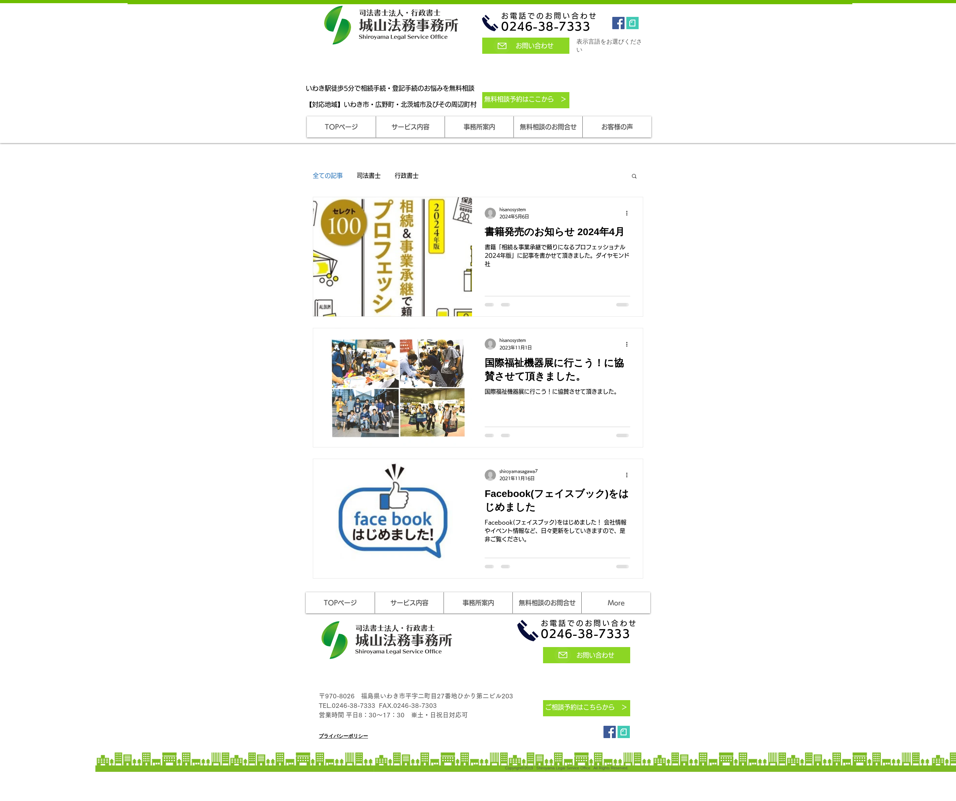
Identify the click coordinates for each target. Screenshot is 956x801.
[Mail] (501, 46)
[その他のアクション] (629, 213)
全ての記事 (328, 176)
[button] (410, 126)
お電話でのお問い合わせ (549, 15)
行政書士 (407, 176)
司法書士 (369, 176)
